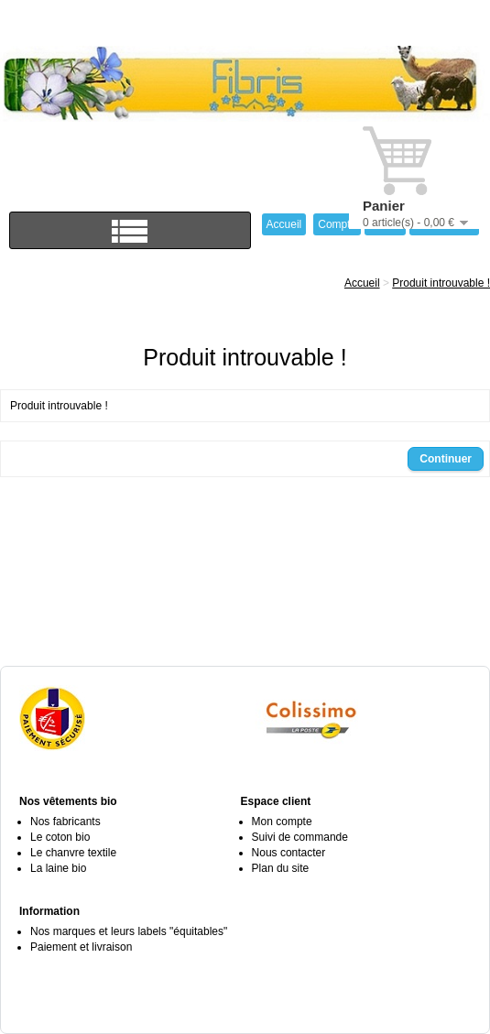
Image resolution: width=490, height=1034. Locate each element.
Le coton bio (60, 837)
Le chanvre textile (73, 852)
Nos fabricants (65, 821)
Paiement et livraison (81, 947)
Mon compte (282, 821)
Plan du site (281, 868)
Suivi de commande (300, 837)
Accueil (362, 283)
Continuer (445, 458)
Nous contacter (289, 852)
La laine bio (58, 868)
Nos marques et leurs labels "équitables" (128, 931)
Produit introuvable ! (441, 283)
